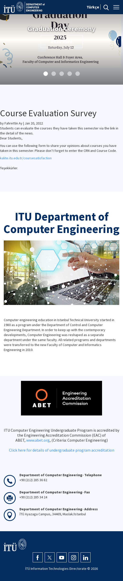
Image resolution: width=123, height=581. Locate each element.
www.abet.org (38, 440)
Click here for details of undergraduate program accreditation (61, 450)
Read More (61, 41)
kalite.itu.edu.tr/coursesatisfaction (26, 158)
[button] (46, 73)
